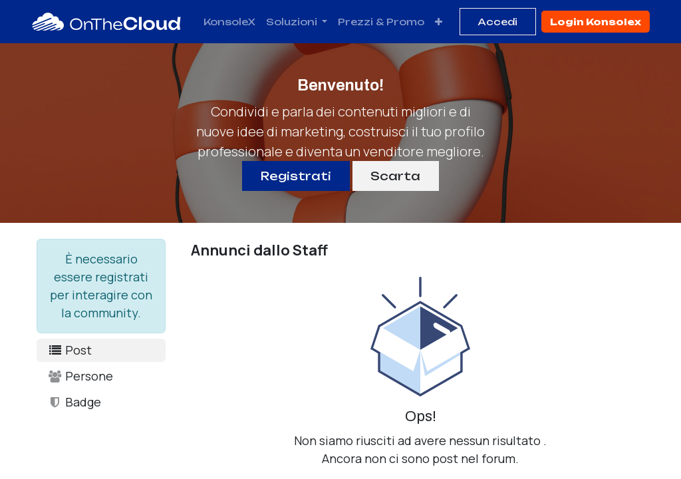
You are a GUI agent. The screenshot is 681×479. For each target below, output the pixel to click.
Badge (74, 402)
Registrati (296, 176)
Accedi (497, 21)
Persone (80, 376)
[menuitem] (229, 21)
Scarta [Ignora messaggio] (395, 176)
